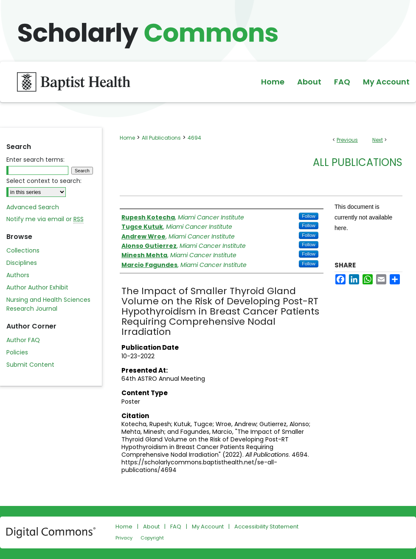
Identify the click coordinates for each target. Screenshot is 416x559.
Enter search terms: (35, 159)
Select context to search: (44, 181)
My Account (208, 526)
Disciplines (21, 262)
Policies (17, 352)
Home (127, 137)
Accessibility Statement (266, 526)
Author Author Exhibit (37, 287)
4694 (194, 137)
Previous (347, 139)
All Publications (161, 137)
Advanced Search (32, 207)
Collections (22, 250)
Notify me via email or (45, 219)
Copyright (152, 537)
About (151, 526)
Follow (308, 216)
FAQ (175, 526)
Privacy (123, 537)
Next (377, 139)
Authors (17, 275)
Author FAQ (23, 340)
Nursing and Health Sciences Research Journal (48, 304)
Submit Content (30, 364)
